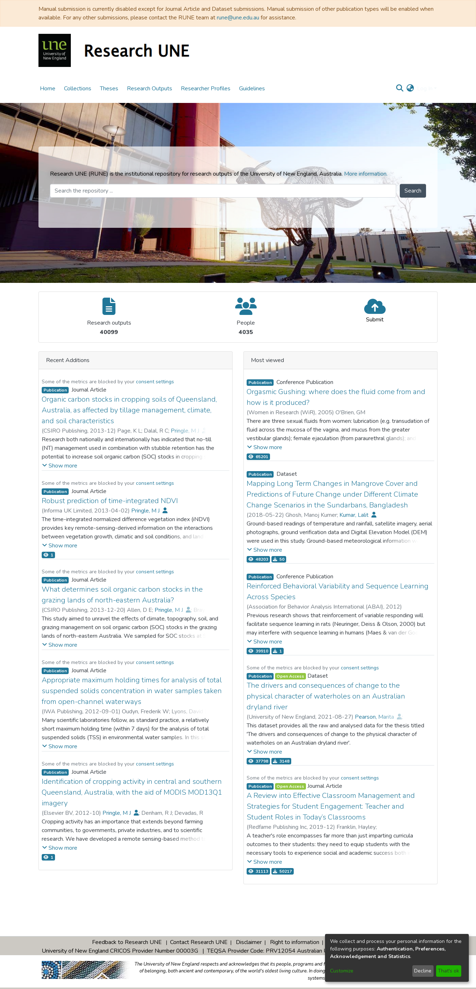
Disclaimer (249, 942)
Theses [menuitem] (109, 88)
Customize (341, 970)
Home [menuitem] (47, 88)
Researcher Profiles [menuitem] (205, 88)
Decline (422, 970)
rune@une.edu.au (238, 18)
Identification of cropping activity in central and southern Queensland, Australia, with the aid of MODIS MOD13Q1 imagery (132, 792)
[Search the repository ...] (223, 191)
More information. (366, 174)
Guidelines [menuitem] (252, 88)
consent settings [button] (155, 381)
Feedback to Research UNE (127, 942)
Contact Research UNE (199, 942)
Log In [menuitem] (424, 88)
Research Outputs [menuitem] (149, 88)
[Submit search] (399, 88)
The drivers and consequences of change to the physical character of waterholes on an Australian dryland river (326, 696)
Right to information (294, 942)
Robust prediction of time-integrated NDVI (110, 501)
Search (412, 191)
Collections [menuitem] (77, 88)
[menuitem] (410, 88)
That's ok (448, 970)
